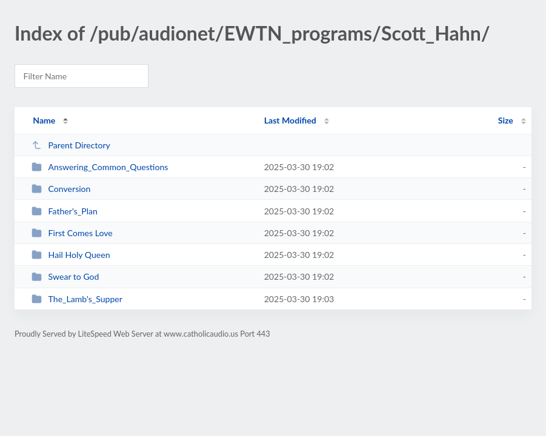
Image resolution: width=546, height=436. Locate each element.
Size (505, 120)
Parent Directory (71, 145)
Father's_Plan (65, 211)
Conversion (61, 188)
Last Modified (290, 120)
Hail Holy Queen (71, 254)
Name (44, 120)
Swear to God (65, 276)
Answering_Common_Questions (100, 167)
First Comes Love (72, 233)
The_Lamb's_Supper (77, 299)
